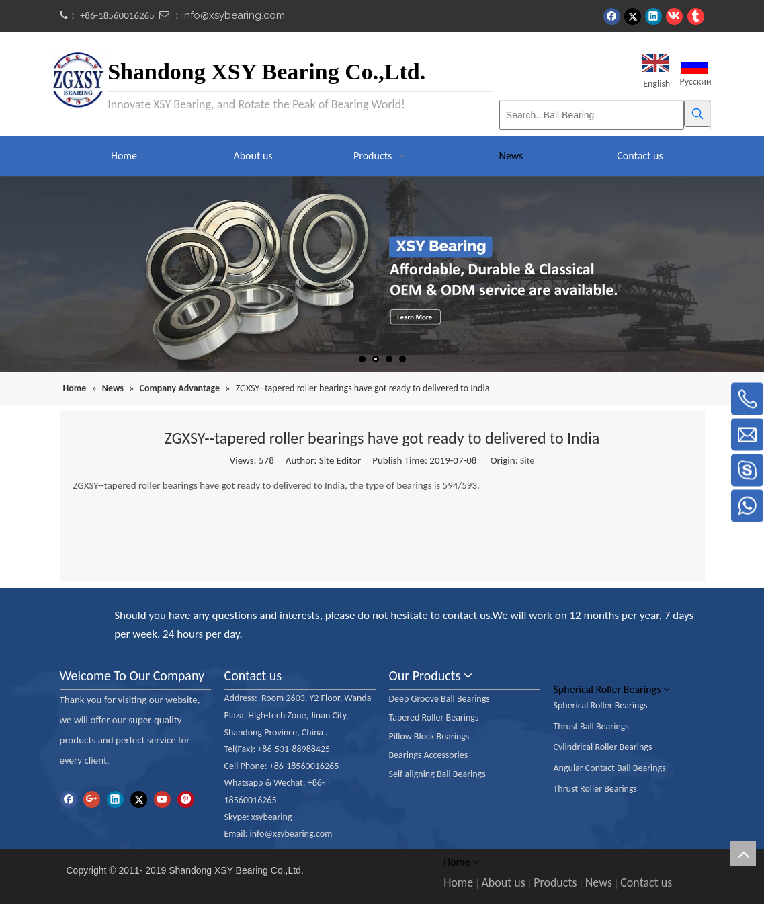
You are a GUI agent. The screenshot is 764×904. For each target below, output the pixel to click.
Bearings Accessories (428, 755)
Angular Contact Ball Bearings (610, 768)
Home (458, 882)
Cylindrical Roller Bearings (603, 747)
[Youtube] (162, 799)
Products (555, 882)
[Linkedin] (115, 799)
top (743, 853)
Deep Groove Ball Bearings (439, 698)
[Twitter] (138, 799)
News (598, 882)
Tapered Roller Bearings (434, 717)
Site (527, 460)
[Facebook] (68, 799)
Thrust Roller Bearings (596, 788)
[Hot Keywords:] (697, 114)
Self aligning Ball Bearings (437, 774)
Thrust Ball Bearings (591, 726)
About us (503, 882)
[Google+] (91, 799)
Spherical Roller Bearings (601, 705)
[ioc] (70, 610)
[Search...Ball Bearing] (592, 115)
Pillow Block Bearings (429, 736)
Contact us (646, 882)
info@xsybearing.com (233, 15)
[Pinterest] (185, 799)
